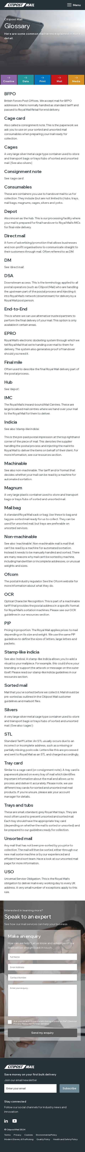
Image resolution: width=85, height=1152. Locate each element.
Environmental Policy (46, 1134)
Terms (7, 1134)
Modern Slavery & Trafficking (18, 1139)
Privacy (17, 1134)
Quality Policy (43, 1139)
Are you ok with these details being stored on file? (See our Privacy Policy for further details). (45, 1022)
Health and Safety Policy (65, 1139)
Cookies (28, 1134)
